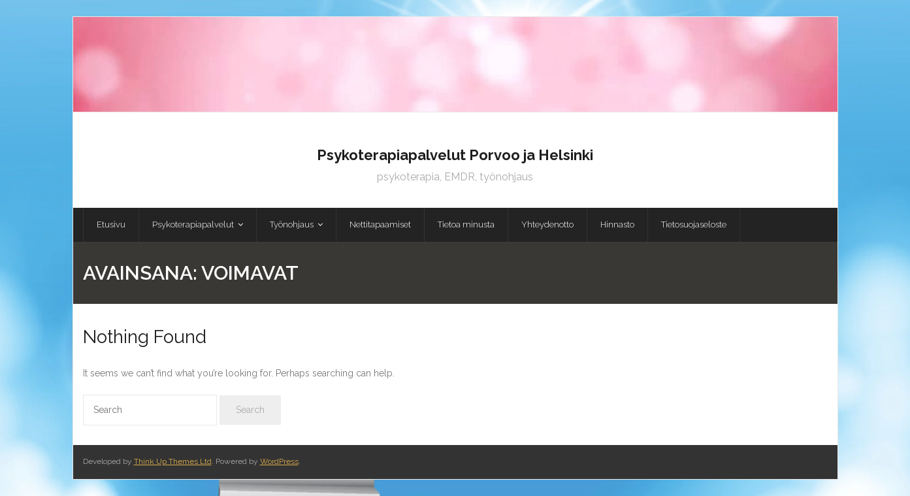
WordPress (279, 461)
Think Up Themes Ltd (173, 461)
